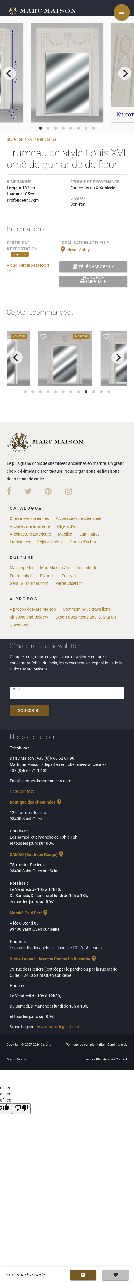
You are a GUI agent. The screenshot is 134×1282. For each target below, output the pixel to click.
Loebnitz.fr (87, 567)
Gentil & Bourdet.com (29, 583)
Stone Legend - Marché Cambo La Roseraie (53, 959)
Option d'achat (83, 542)
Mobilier (65, 534)
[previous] (9, 73)
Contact (121, 1059)
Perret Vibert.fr (68, 583)
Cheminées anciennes (29, 518)
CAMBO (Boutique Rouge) (37, 854)
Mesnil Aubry (74, 249)
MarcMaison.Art (55, 567)
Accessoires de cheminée (78, 518)
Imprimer (93, 281)
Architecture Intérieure (30, 526)
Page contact (22, 791)
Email (15, 689)
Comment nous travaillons (87, 609)
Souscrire (29, 710)
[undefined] (21, 1108)
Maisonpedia (21, 567)
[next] (124, 73)
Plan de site (105, 1059)
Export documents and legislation (85, 617)
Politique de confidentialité (86, 1045)
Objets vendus (50, 542)
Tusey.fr (69, 575)
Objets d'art (67, 526)
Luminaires (89, 534)
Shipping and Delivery (29, 617)
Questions (19, 625)
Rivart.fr (47, 575)
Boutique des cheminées (36, 802)
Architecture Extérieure (30, 534)
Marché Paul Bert (29, 913)
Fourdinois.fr (21, 575)
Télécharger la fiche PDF (93, 266)
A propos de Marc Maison (33, 609)
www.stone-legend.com (58, 1026)
